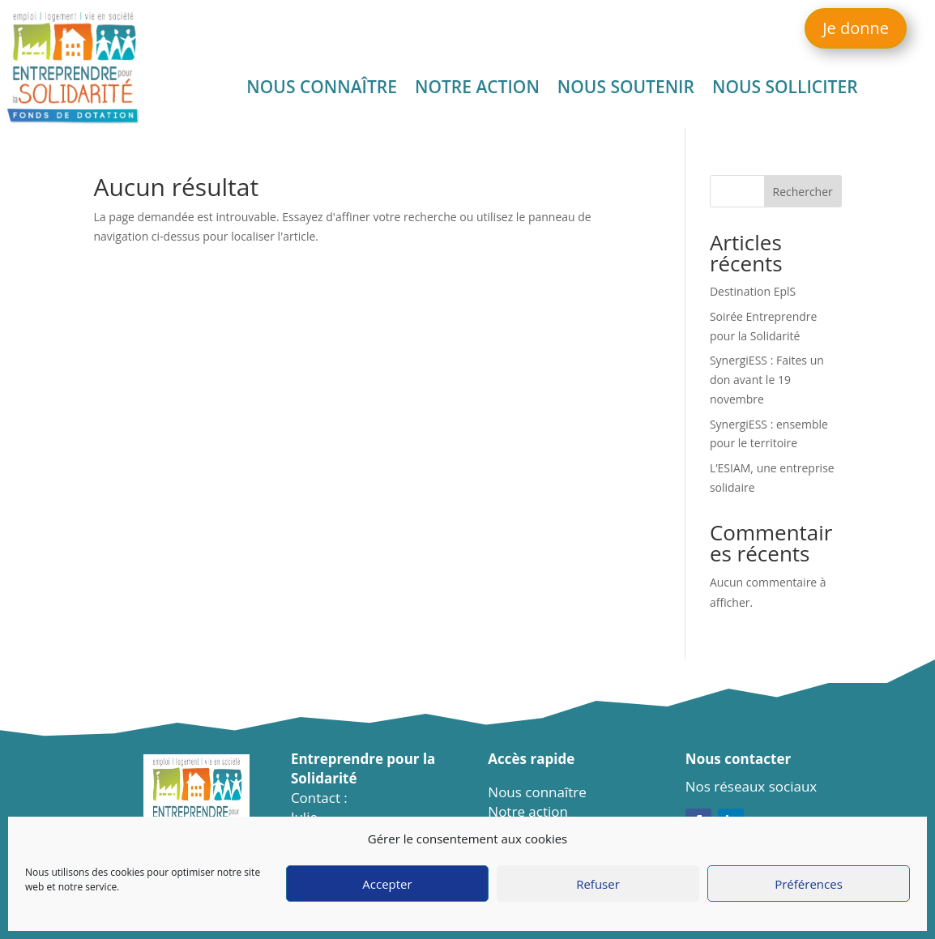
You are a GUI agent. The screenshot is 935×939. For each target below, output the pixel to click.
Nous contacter (738, 758)
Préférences (809, 884)
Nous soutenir (625, 89)
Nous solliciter (785, 89)
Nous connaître (321, 89)
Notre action (477, 89)
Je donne (855, 28)
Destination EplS (753, 291)
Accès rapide (531, 758)
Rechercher (803, 191)
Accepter (387, 884)
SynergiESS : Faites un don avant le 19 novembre (767, 379)
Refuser (598, 884)
